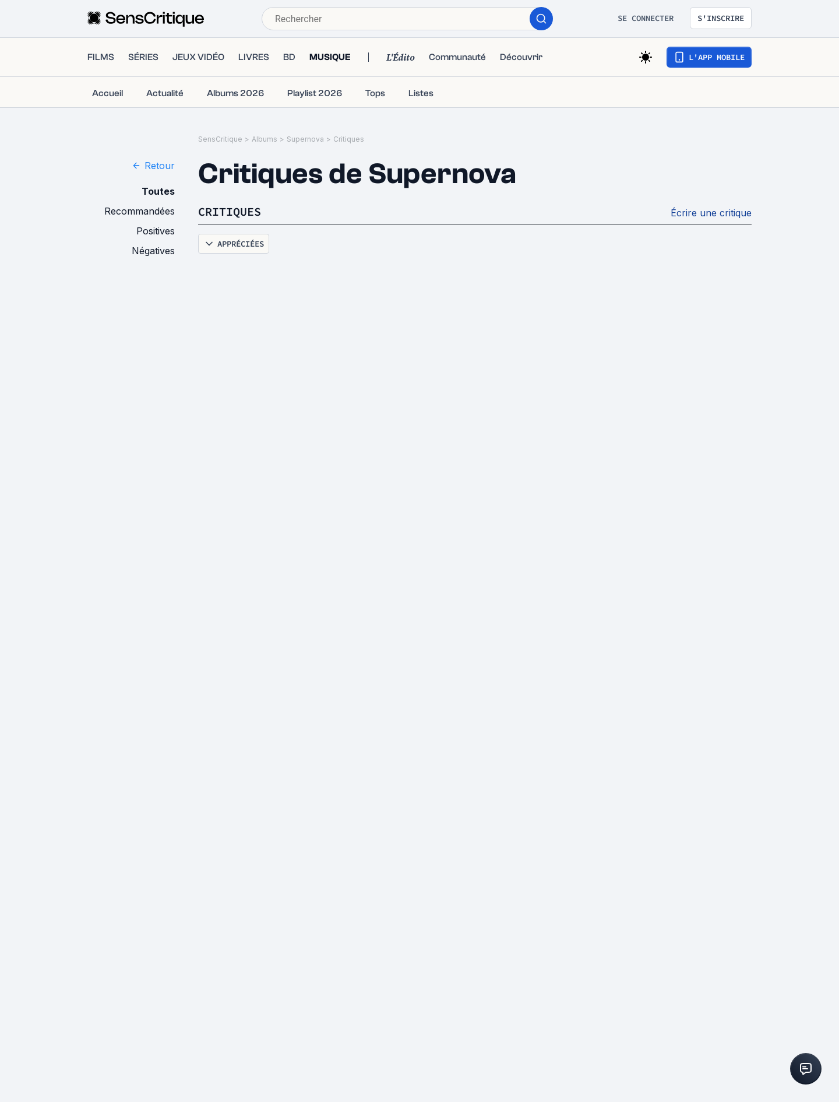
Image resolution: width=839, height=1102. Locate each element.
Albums (264, 139)
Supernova (305, 139)
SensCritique (220, 139)
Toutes (158, 191)
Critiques (348, 139)
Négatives (153, 251)
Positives (155, 231)
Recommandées (139, 211)
